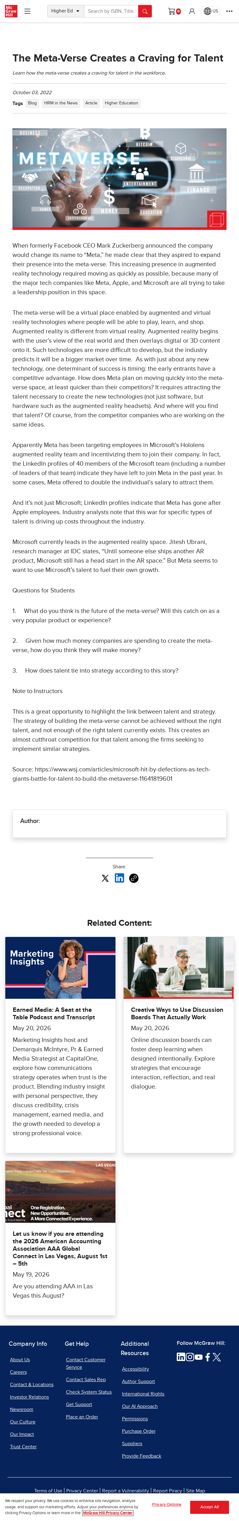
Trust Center (23, 1446)
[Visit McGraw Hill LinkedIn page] (181, 1356)
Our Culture (22, 1421)
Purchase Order (139, 1431)
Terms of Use (48, 1490)
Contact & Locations (32, 1384)
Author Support (138, 1381)
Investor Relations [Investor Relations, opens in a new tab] (29, 1397)
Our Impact (22, 1434)
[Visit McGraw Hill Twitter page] (217, 1356)
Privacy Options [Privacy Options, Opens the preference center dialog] (166, 1507)
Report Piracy (167, 1490)
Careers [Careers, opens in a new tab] (18, 1372)
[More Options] (229, 11)
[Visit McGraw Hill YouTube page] (198, 1356)
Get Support (79, 1404)
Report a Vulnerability (125, 1490)
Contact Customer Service (85, 1363)
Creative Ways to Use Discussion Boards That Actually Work (177, 1014)
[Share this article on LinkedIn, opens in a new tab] (119, 878)
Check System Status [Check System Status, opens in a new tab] (89, 1392)
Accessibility (135, 1369)
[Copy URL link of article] (133, 878)
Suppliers (132, 1443)
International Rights (143, 1393)
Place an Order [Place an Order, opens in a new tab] (82, 1416)
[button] (192, 11)
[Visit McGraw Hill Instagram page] (190, 1356)
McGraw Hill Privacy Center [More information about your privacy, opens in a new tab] (108, 1516)
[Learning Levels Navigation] (27, 11)
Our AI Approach (140, 1406)
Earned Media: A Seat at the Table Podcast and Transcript (54, 1014)
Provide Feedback (141, 1456)
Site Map (195, 1490)
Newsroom (21, 1409)
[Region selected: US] (211, 11)
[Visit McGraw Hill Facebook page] (208, 1356)
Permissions (135, 1418)
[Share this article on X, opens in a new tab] (105, 878)
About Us (20, 1359)
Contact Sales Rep (86, 1379)
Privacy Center (82, 1490)
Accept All (209, 1510)
